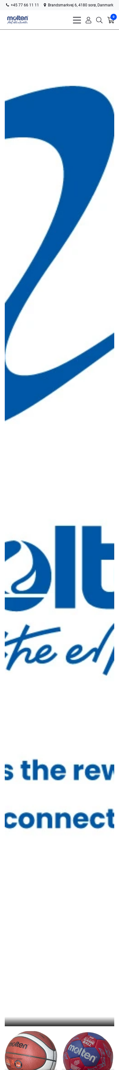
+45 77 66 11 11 (22, 5)
